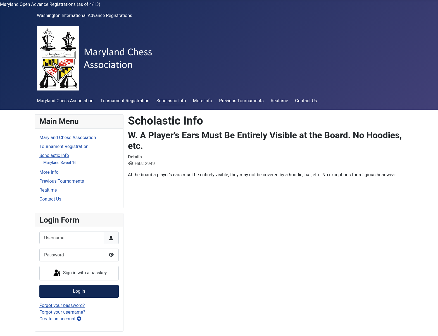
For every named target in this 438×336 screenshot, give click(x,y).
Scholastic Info (171, 100)
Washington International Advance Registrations (84, 15)
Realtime (279, 100)
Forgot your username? (62, 312)
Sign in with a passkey (80, 273)
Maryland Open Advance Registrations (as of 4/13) (50, 4)
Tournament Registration (124, 100)
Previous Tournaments (241, 100)
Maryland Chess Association (65, 100)
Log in (79, 291)
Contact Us (306, 100)
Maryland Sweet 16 (60, 162)
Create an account (60, 318)
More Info (202, 100)
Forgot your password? (62, 305)
